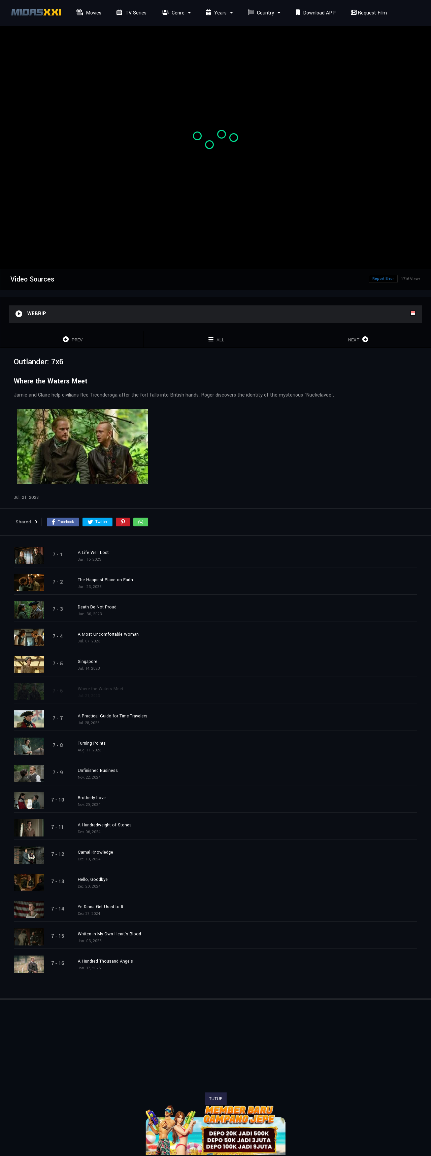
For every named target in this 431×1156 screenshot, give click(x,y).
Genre (172, 12)
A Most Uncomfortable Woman (108, 634)
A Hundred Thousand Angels (105, 961)
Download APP (315, 12)
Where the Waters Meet (100, 689)
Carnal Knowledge (95, 852)
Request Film (368, 12)
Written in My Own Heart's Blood (109, 934)
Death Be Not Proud (97, 607)
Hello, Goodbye (93, 880)
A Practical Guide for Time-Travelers (112, 716)
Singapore (87, 662)
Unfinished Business (98, 771)
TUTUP (216, 1099)
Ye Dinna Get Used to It (100, 907)
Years (215, 12)
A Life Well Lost (93, 553)
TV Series (130, 12)
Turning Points (92, 743)
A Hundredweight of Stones (105, 825)
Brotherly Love (92, 798)
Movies (88, 12)
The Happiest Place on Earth (105, 580)
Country (260, 12)
